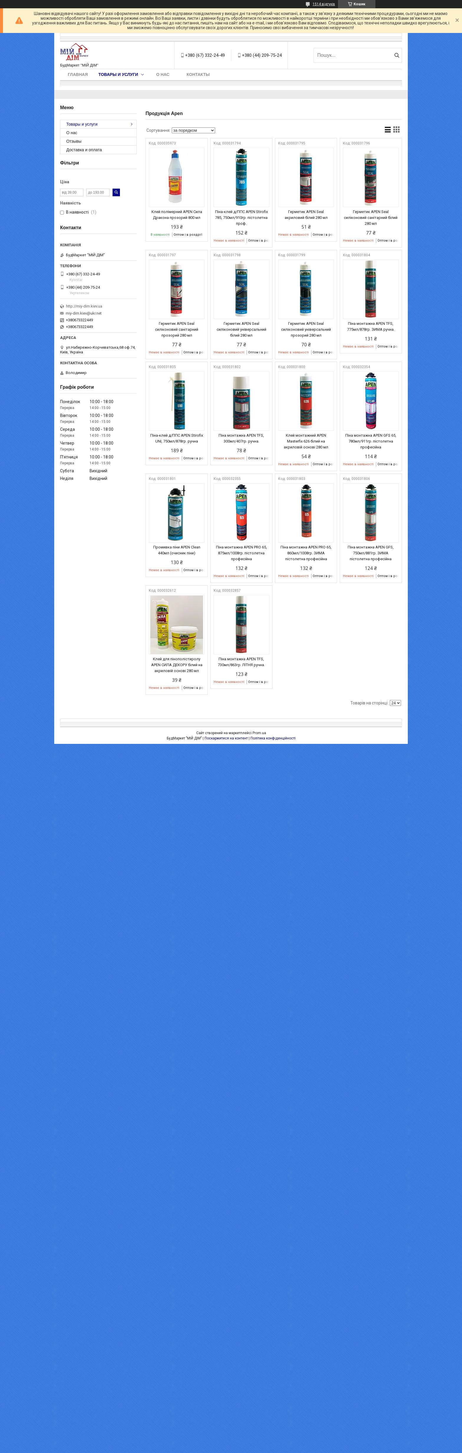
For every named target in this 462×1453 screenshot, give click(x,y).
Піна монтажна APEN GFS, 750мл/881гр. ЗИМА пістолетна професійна (371, 553)
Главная (78, 74)
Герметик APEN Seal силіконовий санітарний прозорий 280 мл (176, 329)
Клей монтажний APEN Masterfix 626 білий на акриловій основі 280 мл (306, 441)
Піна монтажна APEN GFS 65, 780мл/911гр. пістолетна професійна (370, 441)
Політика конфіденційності (273, 738)
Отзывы (73, 141)
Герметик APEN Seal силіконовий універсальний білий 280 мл (241, 329)
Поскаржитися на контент (226, 738)
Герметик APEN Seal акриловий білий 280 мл (306, 215)
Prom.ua (259, 733)
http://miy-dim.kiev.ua (84, 306)
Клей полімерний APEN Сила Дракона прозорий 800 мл (176, 215)
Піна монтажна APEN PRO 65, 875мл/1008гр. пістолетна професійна (241, 553)
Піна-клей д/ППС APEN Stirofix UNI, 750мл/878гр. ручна (176, 438)
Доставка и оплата (84, 149)
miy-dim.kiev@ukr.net (84, 313)
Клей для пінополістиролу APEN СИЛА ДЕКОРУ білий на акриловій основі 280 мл (176, 665)
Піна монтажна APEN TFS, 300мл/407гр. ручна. (241, 438)
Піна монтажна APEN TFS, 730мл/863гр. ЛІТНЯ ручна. (241, 662)
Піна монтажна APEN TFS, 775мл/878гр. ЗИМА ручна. (371, 326)
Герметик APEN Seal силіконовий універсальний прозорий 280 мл (306, 329)
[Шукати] (397, 55)
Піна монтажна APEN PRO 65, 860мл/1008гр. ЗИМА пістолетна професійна (305, 553)
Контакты (198, 74)
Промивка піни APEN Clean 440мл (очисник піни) (176, 550)
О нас (162, 74)
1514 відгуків (324, 4)
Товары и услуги (118, 74)
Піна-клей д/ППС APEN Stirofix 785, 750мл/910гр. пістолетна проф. (241, 218)
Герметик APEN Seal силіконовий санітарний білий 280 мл (370, 218)
